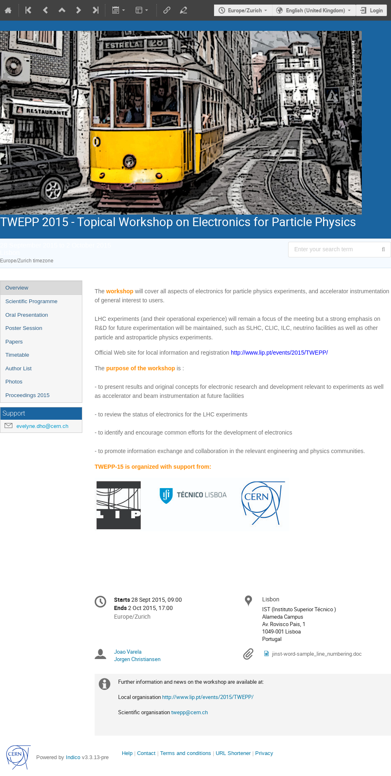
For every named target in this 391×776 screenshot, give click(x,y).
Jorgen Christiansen (137, 659)
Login (376, 10)
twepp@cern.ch (189, 712)
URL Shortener (233, 753)
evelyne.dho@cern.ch (42, 426)
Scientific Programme (31, 301)
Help (127, 753)
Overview (16, 288)
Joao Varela (128, 651)
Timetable (17, 355)
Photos (14, 382)
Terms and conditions (185, 753)
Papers (14, 342)
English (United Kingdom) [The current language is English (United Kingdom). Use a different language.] (315, 10)
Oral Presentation (26, 315)
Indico (73, 757)
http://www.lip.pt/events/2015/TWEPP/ (208, 697)
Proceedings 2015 (27, 395)
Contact (146, 753)
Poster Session (23, 328)
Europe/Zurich (245, 10)
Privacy (264, 753)
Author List (18, 368)
